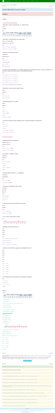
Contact (26, 410)
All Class (32, 1)
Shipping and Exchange (39, 410)
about (30, 410)
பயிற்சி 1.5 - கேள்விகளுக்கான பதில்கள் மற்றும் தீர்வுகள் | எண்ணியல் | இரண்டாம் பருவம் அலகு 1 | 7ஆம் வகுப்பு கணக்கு (19, 402)
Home (13, 1)
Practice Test (28, 1)
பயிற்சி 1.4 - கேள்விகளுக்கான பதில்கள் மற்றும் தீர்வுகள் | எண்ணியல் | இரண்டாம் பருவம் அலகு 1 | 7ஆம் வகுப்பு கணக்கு (19, 399)
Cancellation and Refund (34, 410)
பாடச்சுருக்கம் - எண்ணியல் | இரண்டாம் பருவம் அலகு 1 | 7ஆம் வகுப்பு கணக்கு (13, 405)
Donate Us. (44, 410)
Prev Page (4, 353)
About (37, 1)
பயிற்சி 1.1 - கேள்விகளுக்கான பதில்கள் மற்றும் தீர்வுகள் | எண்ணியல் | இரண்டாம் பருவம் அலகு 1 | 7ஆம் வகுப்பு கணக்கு (19, 379)
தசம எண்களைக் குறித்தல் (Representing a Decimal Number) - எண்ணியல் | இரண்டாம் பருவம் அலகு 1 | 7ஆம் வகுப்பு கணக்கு (20, 376)
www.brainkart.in (31, 411)
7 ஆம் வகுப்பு (7, 4)
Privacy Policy (11, 410)
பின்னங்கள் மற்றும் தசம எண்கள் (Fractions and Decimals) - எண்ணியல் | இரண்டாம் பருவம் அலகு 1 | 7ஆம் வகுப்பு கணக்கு (19, 382)
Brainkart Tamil (8, 1)
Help (28, 410)
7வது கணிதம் (11, 4)
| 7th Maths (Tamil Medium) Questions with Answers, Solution (13, 366)
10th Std (16, 1)
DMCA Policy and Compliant (22, 410)
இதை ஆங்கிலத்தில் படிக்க (27, 360)
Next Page (51, 353)
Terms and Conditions (15, 410)
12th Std (23, 1)
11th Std (20, 1)
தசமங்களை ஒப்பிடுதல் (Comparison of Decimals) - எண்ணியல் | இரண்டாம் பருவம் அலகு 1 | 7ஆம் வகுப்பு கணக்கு (18, 389)
